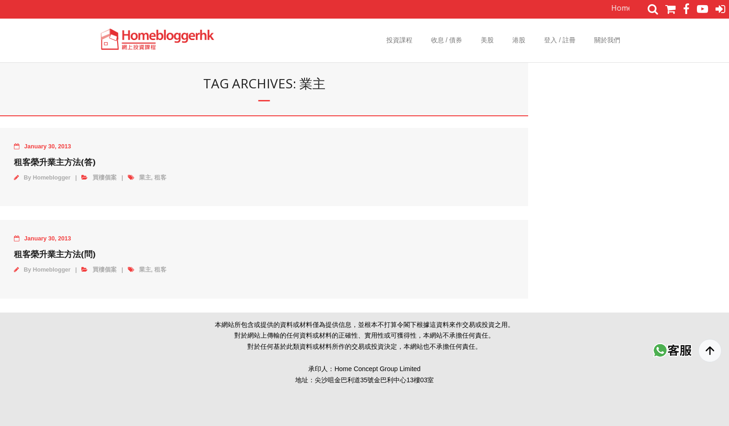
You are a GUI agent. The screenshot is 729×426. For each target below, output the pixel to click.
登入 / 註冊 (560, 40)
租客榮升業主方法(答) (54, 161)
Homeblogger (52, 177)
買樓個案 (105, 177)
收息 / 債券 (447, 40)
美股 (487, 40)
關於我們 (607, 40)
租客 (160, 177)
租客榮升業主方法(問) (54, 254)
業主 (145, 177)
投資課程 (399, 40)
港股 (518, 40)
